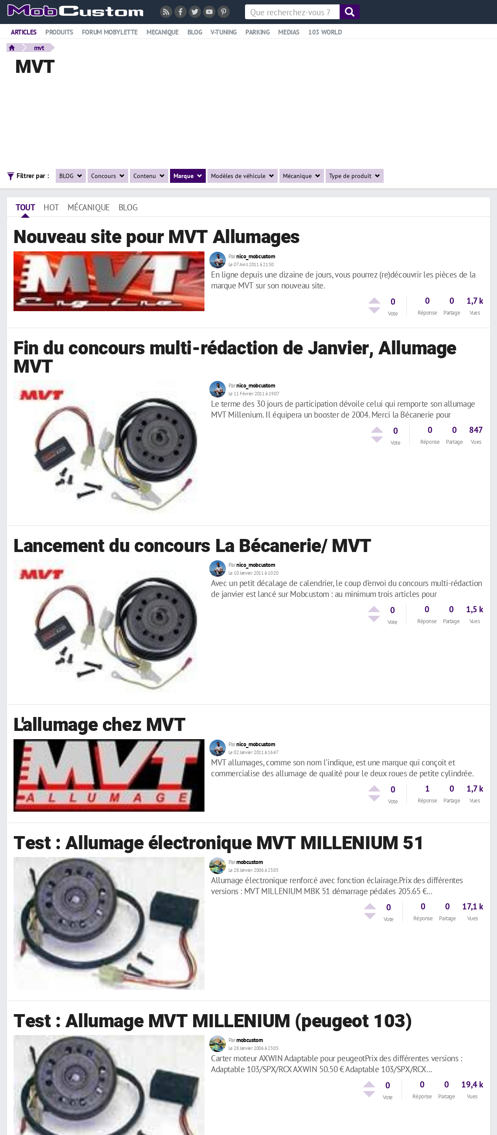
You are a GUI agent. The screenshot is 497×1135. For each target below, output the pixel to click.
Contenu (149, 176)
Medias (289, 32)
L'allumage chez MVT (100, 725)
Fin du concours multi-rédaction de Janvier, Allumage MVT (235, 358)
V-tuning (224, 32)
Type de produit (354, 176)
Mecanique (162, 32)
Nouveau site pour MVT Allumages (157, 237)
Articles (24, 32)
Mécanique (301, 176)
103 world (325, 32)
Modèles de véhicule (242, 176)
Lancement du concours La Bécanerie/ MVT (192, 546)
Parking (257, 32)
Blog (194, 32)
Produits (59, 32)
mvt (39, 47)
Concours (108, 176)
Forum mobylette (110, 32)
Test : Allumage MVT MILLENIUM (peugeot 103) (213, 1021)
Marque (188, 176)
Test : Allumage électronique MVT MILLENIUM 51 (219, 843)
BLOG (70, 176)
